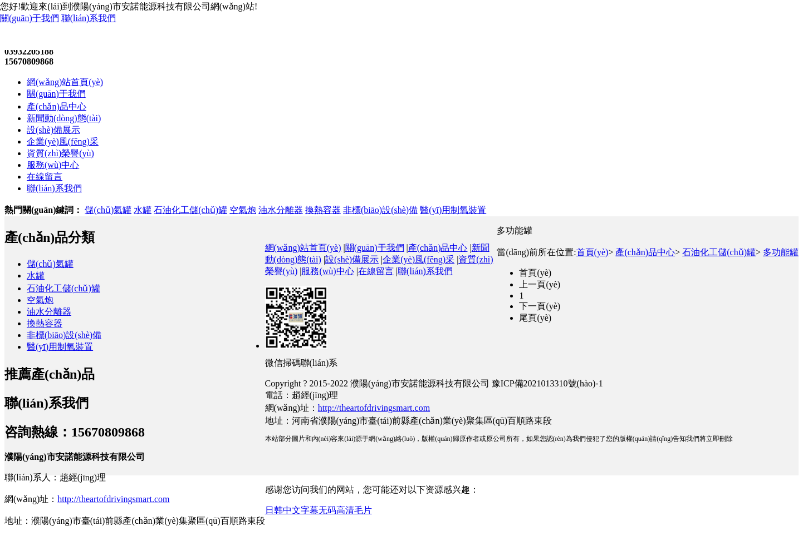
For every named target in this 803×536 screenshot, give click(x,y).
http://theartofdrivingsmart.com (113, 499)
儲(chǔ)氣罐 (108, 210)
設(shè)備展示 (53, 130)
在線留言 (44, 176)
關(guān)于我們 (29, 18)
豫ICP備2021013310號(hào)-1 (547, 383)
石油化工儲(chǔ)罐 (190, 210)
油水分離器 (280, 210)
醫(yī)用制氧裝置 (453, 210)
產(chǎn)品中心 (56, 106)
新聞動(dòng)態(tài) (64, 118)
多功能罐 (781, 252)
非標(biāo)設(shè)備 (380, 210)
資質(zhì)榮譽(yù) (60, 153)
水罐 (142, 210)
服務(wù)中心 (53, 165)
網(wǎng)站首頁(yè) (65, 82)
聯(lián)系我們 (88, 18)
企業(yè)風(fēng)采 (63, 141)
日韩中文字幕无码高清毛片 (318, 510)
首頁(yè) (592, 252)
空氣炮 (242, 210)
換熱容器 (323, 210)
